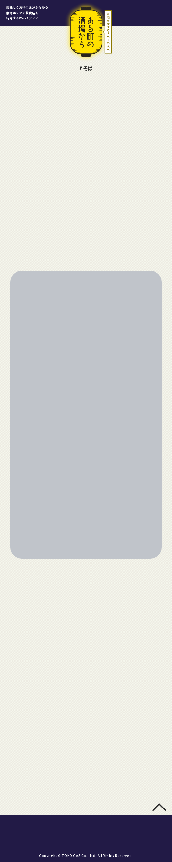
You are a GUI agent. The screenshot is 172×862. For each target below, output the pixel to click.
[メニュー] (164, 8)
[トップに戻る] (159, 809)
